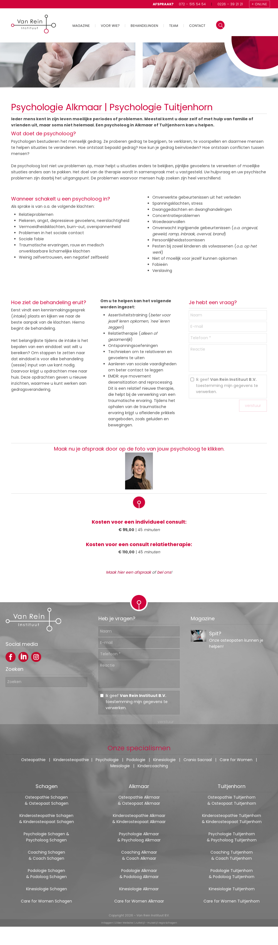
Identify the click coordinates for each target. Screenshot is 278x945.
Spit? (215, 638)
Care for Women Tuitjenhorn (231, 901)
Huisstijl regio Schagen (162, 922)
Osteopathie (33, 759)
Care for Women (236, 759)
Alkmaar (139, 786)
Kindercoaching (153, 766)
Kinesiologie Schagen (46, 889)
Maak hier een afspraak (128, 572)
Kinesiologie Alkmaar (139, 889)
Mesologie (120, 766)
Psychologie (107, 759)
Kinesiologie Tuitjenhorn (232, 889)
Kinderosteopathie (71, 759)
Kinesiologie (164, 759)
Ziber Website (124, 922)
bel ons (164, 572)
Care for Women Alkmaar (139, 901)
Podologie (135, 759)
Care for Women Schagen (46, 901)
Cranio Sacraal (197, 759)
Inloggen (107, 922)
